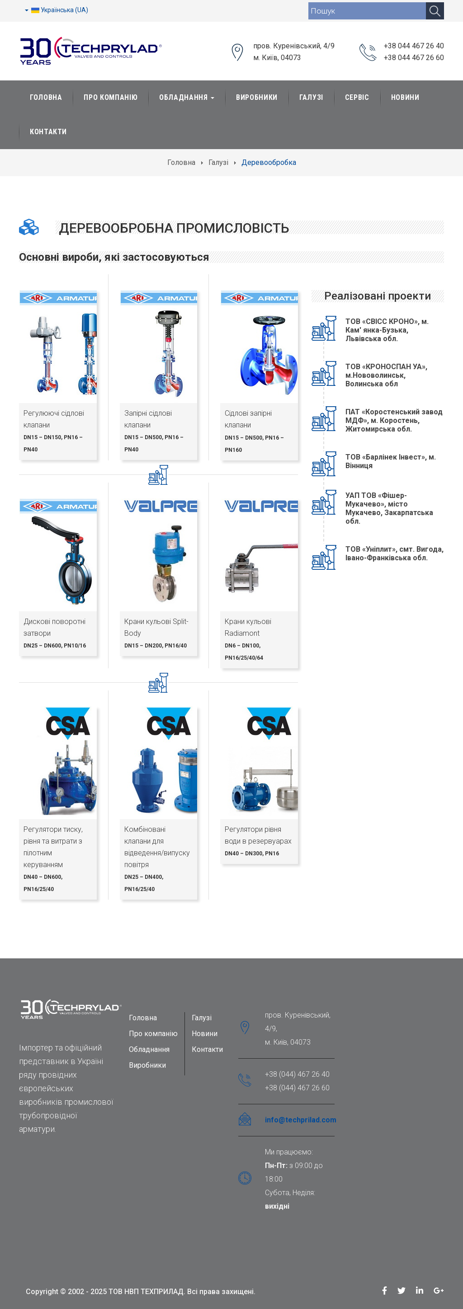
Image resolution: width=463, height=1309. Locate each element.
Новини (405, 97)
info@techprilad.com (300, 1120)
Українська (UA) (56, 10)
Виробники (257, 97)
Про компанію (153, 1033)
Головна (46, 97)
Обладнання (186, 97)
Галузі (311, 97)
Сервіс (357, 97)
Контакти (48, 131)
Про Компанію (110, 97)
